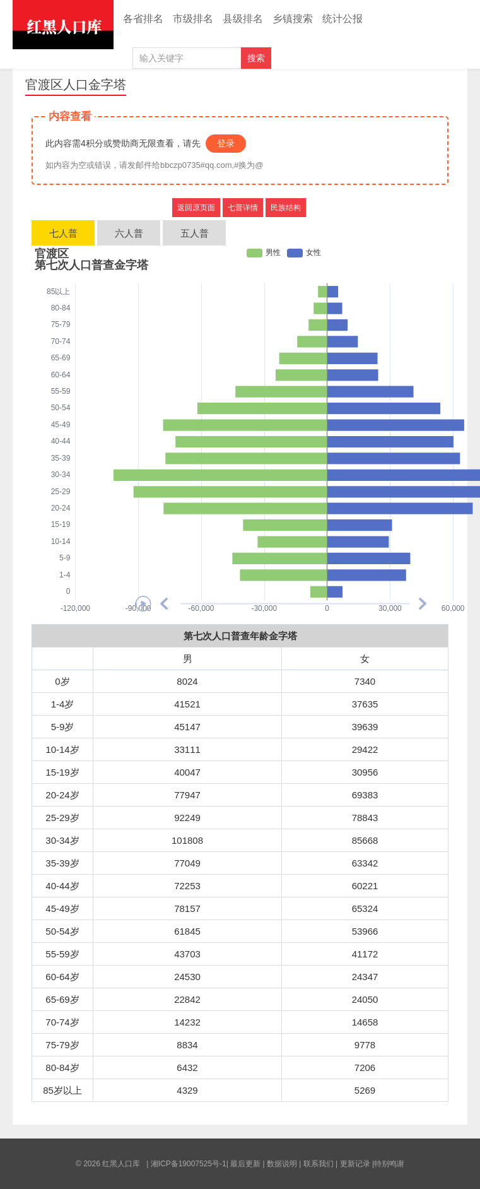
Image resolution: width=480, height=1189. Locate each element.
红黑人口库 (63, 24)
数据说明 (282, 1163)
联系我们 (318, 1163)
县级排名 (243, 18)
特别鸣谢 (389, 1163)
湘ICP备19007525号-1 (188, 1163)
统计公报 (342, 18)
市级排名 (193, 18)
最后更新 (245, 1163)
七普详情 (243, 207)
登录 (226, 143)
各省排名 (143, 18)
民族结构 (286, 207)
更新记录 (355, 1163)
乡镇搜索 (292, 18)
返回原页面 (196, 207)
